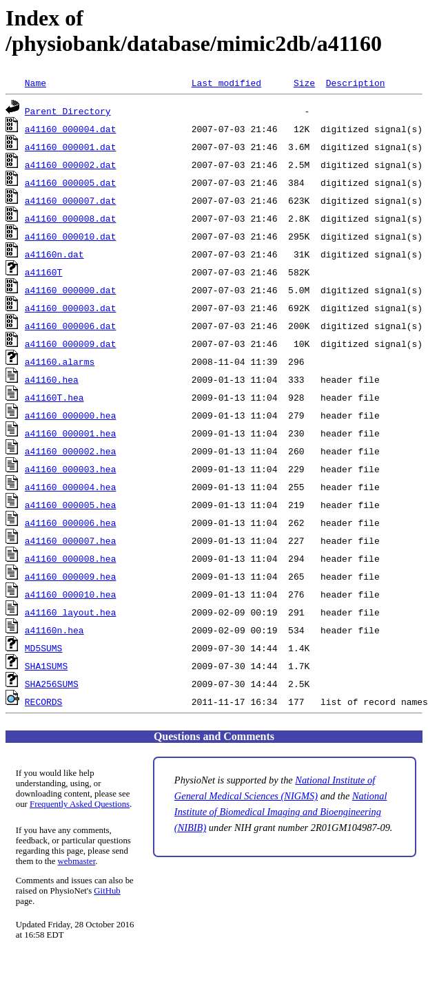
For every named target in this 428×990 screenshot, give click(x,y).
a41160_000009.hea (70, 576)
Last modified (226, 82)
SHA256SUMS (52, 683)
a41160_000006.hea (70, 522)
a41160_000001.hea (70, 433)
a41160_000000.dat (70, 290)
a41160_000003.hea (70, 469)
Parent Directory (68, 111)
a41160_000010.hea (70, 594)
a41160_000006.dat (70, 325)
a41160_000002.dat (70, 164)
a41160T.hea (54, 397)
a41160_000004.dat (70, 129)
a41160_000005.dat (70, 182)
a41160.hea (52, 379)
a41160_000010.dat (70, 236)
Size (304, 82)
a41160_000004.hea (70, 487)
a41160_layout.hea (70, 612)
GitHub (107, 891)
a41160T (44, 272)
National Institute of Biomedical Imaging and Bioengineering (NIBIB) (280, 811)
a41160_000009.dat (70, 343)
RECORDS (44, 701)
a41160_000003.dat (70, 308)
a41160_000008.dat (70, 218)
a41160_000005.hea (70, 504)
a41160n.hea (54, 630)
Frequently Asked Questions (80, 804)
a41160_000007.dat (70, 200)
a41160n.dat (54, 254)
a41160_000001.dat (70, 146)
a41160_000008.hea (70, 558)
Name (35, 82)
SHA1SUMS (46, 666)
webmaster (77, 861)
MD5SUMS (44, 648)
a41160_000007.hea (70, 540)
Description (355, 82)
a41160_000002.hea (70, 451)
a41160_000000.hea (70, 415)
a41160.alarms (59, 361)
